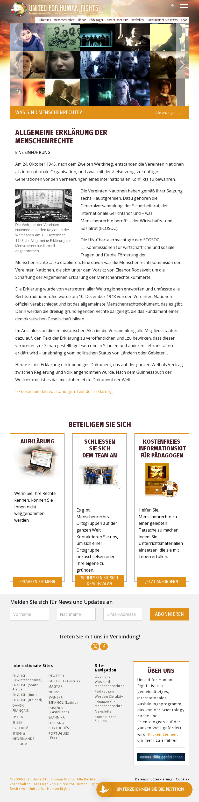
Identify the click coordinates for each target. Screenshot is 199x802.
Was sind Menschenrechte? (109, 684)
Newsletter (104, 711)
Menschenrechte (64, 20)
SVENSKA (55, 697)
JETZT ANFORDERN (161, 581)
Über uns (45, 20)
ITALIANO (56, 722)
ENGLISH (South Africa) (25, 687)
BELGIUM (19, 744)
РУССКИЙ (20, 728)
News (184, 20)
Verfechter (137, 20)
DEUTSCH (56, 676)
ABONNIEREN (169, 614)
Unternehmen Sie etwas (162, 20)
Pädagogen (96, 20)
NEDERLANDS (23, 738)
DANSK (18, 705)
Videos (81, 20)
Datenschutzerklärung (153, 779)
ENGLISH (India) (25, 694)
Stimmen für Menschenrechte (109, 704)
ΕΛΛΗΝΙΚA (56, 717)
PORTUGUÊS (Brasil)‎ (58, 735)
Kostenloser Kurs (117, 20)
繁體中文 (19, 733)
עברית (18, 716)
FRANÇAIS (20, 710)
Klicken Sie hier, (163, 734)
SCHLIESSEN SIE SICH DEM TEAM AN (99, 580)
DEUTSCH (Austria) (64, 681)
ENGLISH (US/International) (27, 678)
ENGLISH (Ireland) (27, 700)
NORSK (54, 692)
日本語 (17, 722)
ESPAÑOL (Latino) (63, 702)
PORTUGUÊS (58, 728)
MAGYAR (55, 686)
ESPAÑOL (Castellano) (58, 710)
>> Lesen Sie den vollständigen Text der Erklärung (64, 391)
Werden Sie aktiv (109, 696)
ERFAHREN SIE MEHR (37, 581)
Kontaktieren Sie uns (106, 718)
